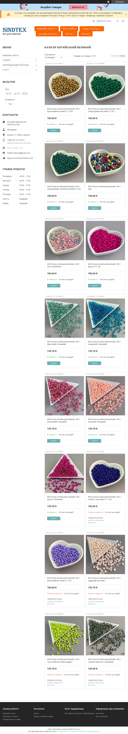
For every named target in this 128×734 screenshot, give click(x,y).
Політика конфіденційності (89, 731)
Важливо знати (9, 713)
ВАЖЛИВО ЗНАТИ (45, 28)
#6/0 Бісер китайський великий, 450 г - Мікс (105, 187)
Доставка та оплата (47, 33)
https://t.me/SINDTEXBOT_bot (20, 158)
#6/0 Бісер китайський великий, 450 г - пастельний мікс (64, 265)
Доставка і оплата (10, 716)
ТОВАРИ (6, 60)
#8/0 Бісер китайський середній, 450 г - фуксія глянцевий (64, 498)
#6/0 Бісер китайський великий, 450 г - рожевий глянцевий (105, 420)
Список (122, 55)
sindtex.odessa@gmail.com (18, 153)
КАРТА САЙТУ (69, 28)
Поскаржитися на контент (67, 731)
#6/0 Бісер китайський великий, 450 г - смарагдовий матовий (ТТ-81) (105, 110)
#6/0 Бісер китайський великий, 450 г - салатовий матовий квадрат (64, 660)
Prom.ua (77, 729)
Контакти (85, 33)
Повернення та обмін (12, 719)
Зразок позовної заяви (43, 716)
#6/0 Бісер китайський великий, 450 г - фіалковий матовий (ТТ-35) (64, 579)
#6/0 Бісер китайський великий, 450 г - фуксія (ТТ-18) (105, 265)
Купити (53, 130)
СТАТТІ (6, 70)
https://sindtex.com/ (15, 148)
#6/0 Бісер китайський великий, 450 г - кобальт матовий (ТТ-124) (105, 498)
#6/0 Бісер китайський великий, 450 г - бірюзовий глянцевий (64, 342)
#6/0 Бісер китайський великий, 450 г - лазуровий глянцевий (105, 342)
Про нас (69, 33)
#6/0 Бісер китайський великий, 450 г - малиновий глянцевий (64, 420)
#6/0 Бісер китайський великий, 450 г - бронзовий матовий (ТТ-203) (64, 110)
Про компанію (102, 716)
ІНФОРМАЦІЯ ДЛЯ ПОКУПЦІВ (16, 65)
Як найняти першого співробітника (79, 713)
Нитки (36, 713)
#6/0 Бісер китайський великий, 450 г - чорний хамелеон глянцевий (105, 660)
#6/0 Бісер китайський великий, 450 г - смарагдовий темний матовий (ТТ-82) (64, 187)
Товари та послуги (90, 28)
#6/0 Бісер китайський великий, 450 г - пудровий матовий (105, 579)
